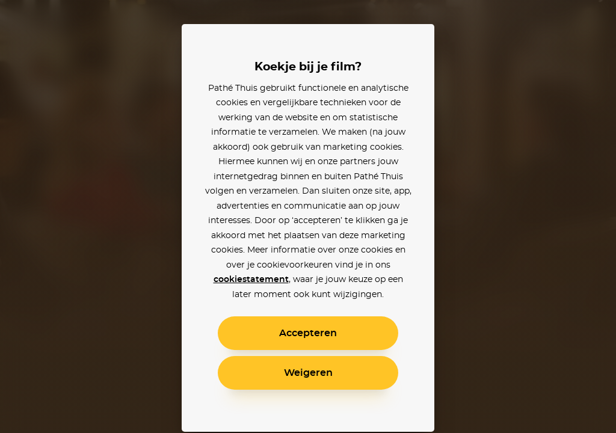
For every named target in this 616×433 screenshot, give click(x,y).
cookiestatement (251, 279)
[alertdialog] (308, 216)
